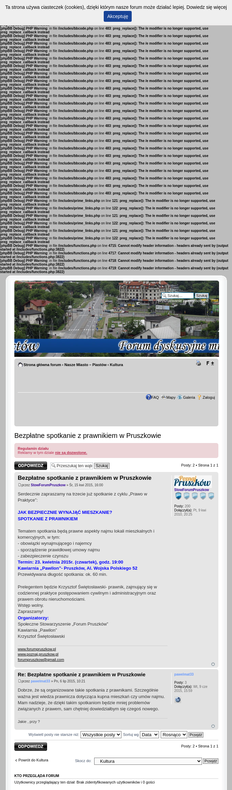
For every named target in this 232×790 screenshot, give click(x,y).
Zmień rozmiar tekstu (210, 363)
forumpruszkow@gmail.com (41, 660)
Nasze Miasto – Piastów (85, 365)
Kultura (116, 365)
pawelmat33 (40, 681)
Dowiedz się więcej (207, 7)
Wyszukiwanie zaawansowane (183, 301)
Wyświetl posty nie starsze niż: (75, 734)
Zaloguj (209, 397)
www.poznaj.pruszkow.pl (38, 654)
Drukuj (199, 363)
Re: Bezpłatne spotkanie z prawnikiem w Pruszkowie (81, 674)
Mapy (171, 397)
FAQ (155, 397)
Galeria (189, 397)
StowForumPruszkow (48, 485)
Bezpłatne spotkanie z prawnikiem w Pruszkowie (87, 435)
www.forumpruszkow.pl (37, 649)
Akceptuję (117, 16)
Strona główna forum (42, 365)
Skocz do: (83, 761)
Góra (213, 664)
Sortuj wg (141, 734)
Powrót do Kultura (33, 760)
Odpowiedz (30, 465)
